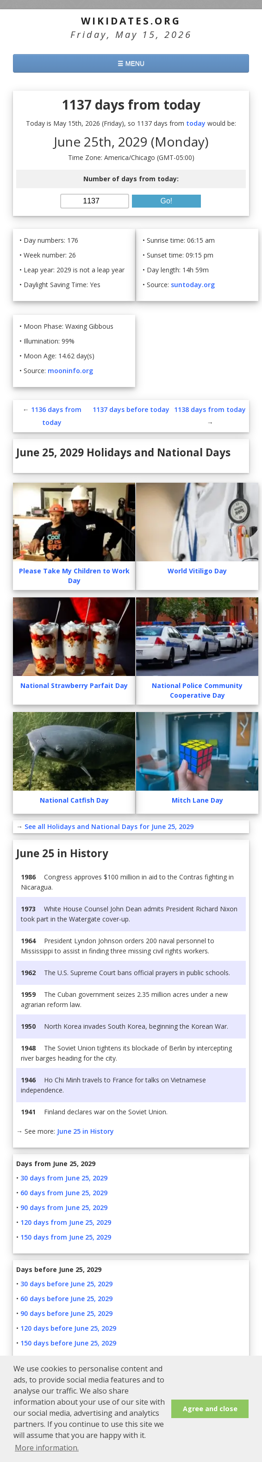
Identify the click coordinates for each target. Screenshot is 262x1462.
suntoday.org (193, 284)
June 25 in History (85, 1131)
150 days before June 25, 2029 (68, 1343)
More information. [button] (47, 1448)
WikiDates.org (131, 20)
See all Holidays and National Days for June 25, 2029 (109, 826)
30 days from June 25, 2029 (63, 1177)
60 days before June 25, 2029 (66, 1298)
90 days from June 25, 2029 (63, 1207)
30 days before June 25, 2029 (66, 1283)
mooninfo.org (70, 370)
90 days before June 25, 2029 (66, 1313)
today (196, 123)
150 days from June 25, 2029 (65, 1237)
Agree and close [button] (210, 1408)
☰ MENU (131, 63)
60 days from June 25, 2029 (63, 1192)
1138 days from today (210, 409)
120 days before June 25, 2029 (68, 1328)
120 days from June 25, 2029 (65, 1222)
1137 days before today (131, 409)
